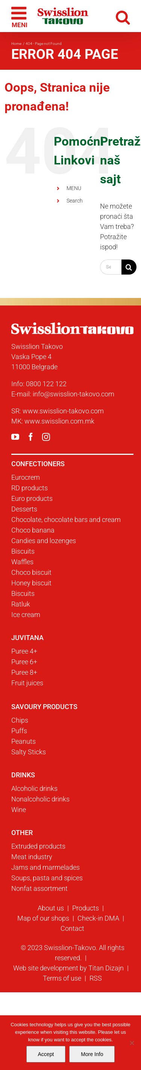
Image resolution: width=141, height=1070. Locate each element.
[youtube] (15, 437)
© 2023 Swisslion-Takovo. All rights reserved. (72, 953)
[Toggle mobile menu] (20, 16)
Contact (72, 928)
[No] (131, 1043)
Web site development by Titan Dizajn (68, 968)
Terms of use (62, 978)
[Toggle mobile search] (123, 16)
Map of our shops (43, 918)
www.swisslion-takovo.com (63, 411)
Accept (46, 1054)
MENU (74, 188)
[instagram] (46, 437)
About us (51, 908)
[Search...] (110, 267)
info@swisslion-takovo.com (73, 394)
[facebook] (31, 437)
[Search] (128, 267)
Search (75, 201)
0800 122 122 (46, 384)
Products (85, 908)
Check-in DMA (98, 918)
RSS (95, 978)
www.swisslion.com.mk (59, 421)
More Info (92, 1054)
